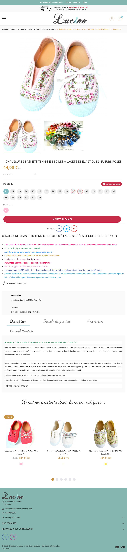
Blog (85, 2)
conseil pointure (113, 184)
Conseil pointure (73, 2)
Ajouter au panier (62, 219)
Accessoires (95, 321)
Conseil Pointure (22, 330)
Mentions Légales (33, 546)
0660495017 (10, 513)
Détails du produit (56, 321)
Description (18, 321)
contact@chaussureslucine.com (18, 509)
